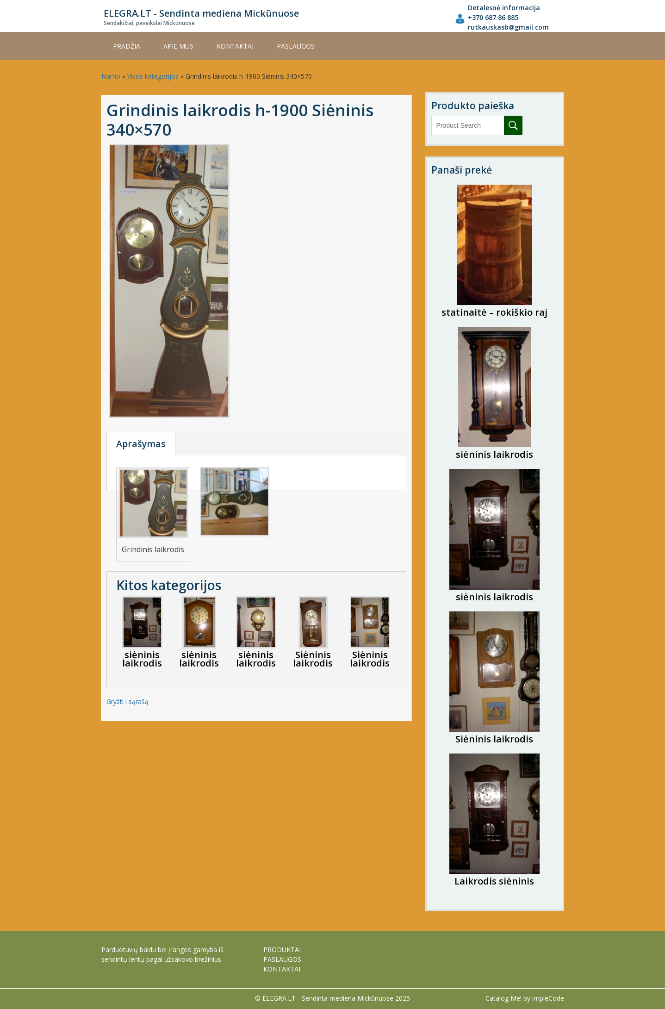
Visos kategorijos (153, 76)
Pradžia (126, 46)
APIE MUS (178, 46)
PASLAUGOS (296, 46)
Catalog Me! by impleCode (524, 998)
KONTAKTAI (235, 46)
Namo (110, 76)
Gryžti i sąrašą (127, 701)
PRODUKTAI (282, 949)
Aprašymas (141, 443)
